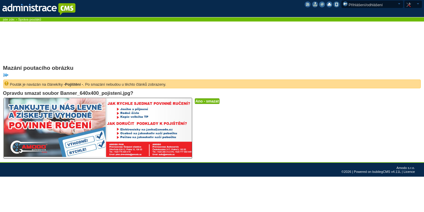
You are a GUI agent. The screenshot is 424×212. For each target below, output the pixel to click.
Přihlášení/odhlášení (363, 5)
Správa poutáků (29, 19)
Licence (409, 171)
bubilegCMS (381, 171)
